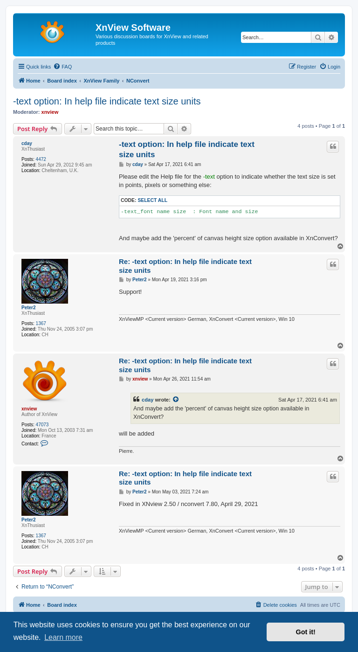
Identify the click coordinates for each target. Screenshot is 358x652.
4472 (41, 159)
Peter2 (28, 307)
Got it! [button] (306, 632)
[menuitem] (62, 66)
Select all (152, 200)
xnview (50, 112)
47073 (42, 424)
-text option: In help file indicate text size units (106, 101)
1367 (41, 323)
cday (26, 143)
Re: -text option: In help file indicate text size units (185, 265)
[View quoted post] (176, 399)
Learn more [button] (63, 637)
